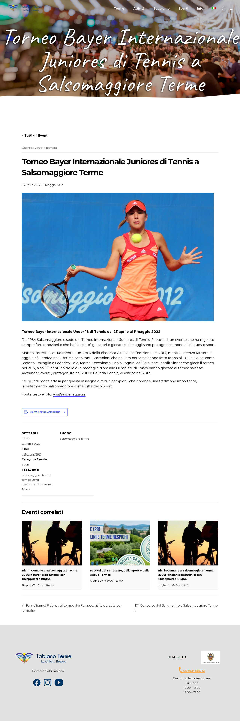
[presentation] (52, 543)
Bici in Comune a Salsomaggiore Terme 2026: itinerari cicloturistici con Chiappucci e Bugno (49, 575)
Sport (25, 464)
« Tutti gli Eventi (35, 135)
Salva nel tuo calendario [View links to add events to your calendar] (45, 412)
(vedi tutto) (48, 585)
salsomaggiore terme (36, 475)
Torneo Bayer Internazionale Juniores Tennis (37, 484)
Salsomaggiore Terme (74, 438)
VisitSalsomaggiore (69, 394)
